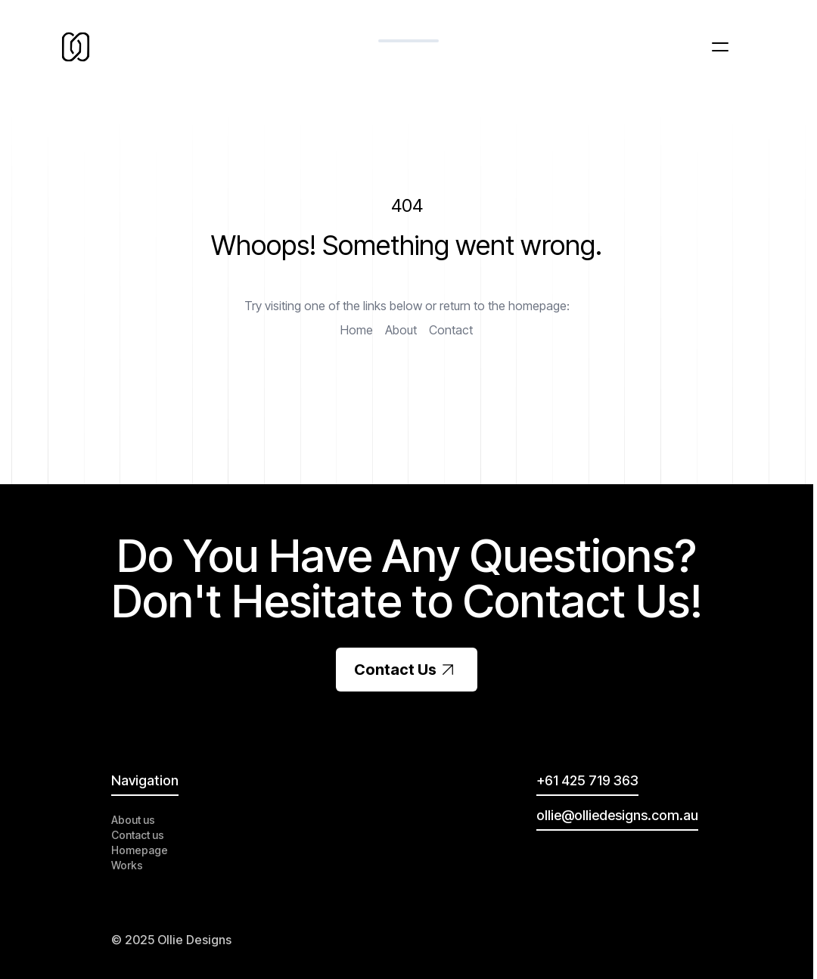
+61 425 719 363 (587, 780)
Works (127, 865)
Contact (451, 329)
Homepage (139, 850)
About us (133, 819)
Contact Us (406, 669)
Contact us (137, 834)
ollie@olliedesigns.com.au (617, 815)
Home (356, 329)
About (401, 329)
